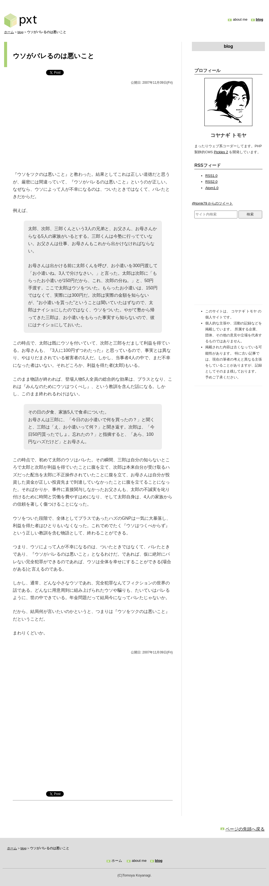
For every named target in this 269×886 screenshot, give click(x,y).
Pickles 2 (221, 152)
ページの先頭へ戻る (245, 829)
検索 (250, 214)
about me (240, 19)
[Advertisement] (93, 128)
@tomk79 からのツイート (212, 203)
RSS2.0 (211, 182)
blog (259, 19)
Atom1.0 (211, 188)
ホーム (9, 32)
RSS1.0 (211, 176)
